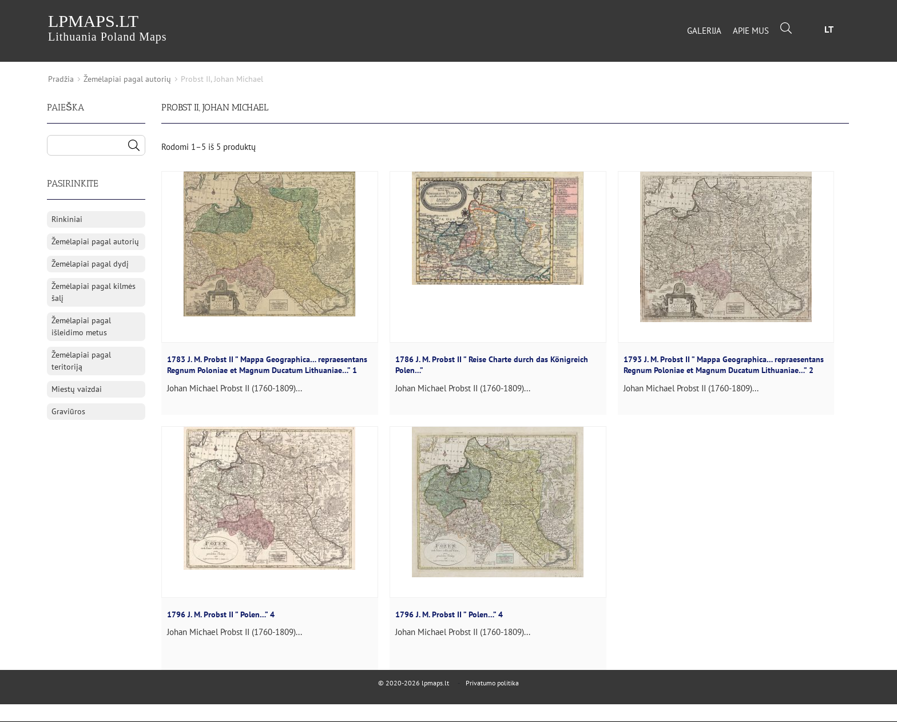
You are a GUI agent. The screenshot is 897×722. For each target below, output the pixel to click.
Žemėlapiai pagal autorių (127, 79)
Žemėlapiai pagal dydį (90, 264)
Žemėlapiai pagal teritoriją (81, 361)
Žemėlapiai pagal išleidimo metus (81, 326)
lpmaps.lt (107, 27)
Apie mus (751, 30)
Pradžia (61, 79)
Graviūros (68, 411)
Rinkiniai (66, 219)
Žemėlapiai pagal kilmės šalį (93, 292)
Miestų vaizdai (76, 389)
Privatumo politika (492, 683)
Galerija (704, 30)
